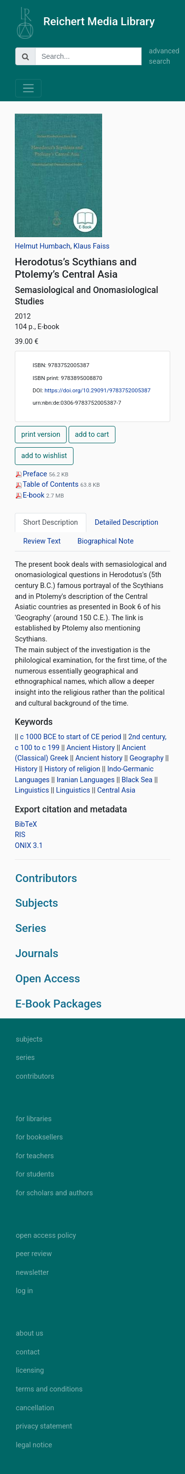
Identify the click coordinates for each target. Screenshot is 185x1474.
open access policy (46, 1235)
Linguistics (32, 790)
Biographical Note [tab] (105, 541)
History (26, 769)
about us (29, 1333)
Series (30, 928)
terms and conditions (49, 1389)
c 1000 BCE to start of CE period (70, 737)
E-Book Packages (58, 1003)
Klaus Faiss (92, 246)
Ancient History (91, 748)
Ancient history (99, 758)
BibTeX (26, 824)
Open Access (47, 978)
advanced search (159, 56)
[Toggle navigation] (28, 88)
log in (24, 1291)
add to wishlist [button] (44, 456)
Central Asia (116, 790)
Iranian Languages (86, 780)
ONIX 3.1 (29, 846)
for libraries (34, 1119)
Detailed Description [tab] (126, 522)
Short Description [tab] (50, 522)
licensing (30, 1370)
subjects (29, 1039)
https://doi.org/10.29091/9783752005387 (97, 390)
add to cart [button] (92, 434)
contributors (35, 1076)
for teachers (35, 1156)
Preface (32, 474)
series (25, 1057)
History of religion (72, 769)
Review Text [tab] (42, 541)
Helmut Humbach (42, 246)
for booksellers (39, 1137)
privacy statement (44, 1426)
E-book (30, 495)
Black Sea (137, 780)
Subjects (36, 902)
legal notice (34, 1445)
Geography (147, 758)
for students (35, 1174)
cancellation (35, 1408)
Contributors (46, 878)
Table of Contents (47, 484)
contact (27, 1352)
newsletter (32, 1272)
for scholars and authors (54, 1193)
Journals (36, 953)
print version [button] (40, 434)
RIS (20, 835)
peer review (34, 1254)
